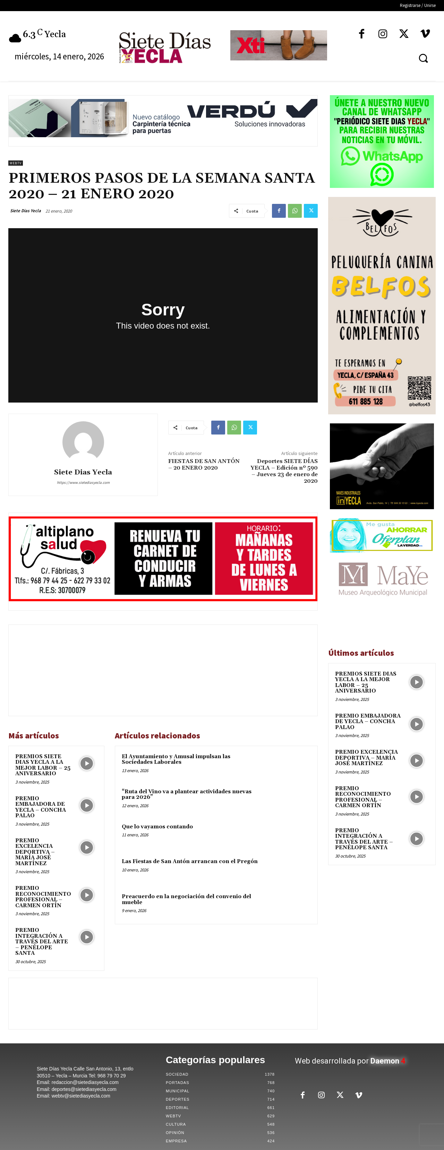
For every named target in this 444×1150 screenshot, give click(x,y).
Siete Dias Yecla (25, 211)
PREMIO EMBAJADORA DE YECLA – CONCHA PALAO (40, 807)
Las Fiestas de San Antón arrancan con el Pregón (190, 861)
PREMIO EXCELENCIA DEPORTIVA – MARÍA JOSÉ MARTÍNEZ (35, 852)
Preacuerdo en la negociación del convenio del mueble (186, 899)
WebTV (15, 163)
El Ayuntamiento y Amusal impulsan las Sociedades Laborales (176, 759)
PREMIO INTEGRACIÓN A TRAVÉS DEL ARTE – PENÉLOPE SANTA (41, 942)
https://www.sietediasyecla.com (83, 482)
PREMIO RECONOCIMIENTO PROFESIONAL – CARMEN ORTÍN (43, 897)
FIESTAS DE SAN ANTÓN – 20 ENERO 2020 (204, 464)
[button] (423, 58)
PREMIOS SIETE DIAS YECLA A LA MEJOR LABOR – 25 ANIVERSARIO (42, 765)
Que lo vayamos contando (157, 827)
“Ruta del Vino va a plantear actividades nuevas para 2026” (186, 794)
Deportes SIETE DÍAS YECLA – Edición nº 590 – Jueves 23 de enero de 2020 (284, 471)
